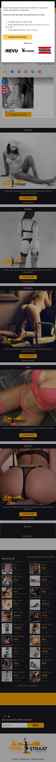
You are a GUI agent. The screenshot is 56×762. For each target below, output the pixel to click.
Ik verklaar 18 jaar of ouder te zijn (18, 22)
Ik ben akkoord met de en (27, 26)
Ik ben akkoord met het (21, 30)
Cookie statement (31, 30)
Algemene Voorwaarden (33, 25)
